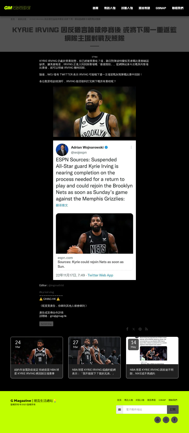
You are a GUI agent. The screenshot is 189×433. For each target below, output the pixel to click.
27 (75, 343)
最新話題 (22, 19)
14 (133, 343)
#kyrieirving (46, 292)
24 (18, 343)
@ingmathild (56, 285)
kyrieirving (46, 323)
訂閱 (172, 409)
